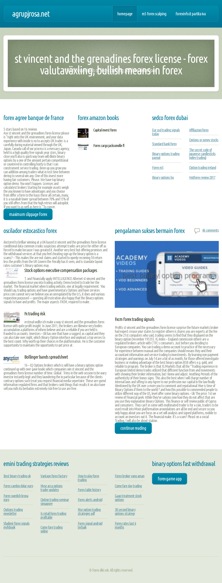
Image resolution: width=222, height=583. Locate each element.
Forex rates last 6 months (125, 525)
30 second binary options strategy (125, 511)
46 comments (210, 230)
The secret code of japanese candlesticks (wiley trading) (202, 154)
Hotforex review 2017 (202, 177)
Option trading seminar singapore (54, 501)
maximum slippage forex (28, 214)
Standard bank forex (164, 144)
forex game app (170, 478)
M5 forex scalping (154, 13)
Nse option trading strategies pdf (89, 511)
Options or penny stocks (203, 140)
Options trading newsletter (13, 511)
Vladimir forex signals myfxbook (16, 525)
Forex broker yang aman (129, 476)
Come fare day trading (128, 486)
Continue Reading (133, 428)
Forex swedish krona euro (15, 498)
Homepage (124, 13)
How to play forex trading (88, 478)
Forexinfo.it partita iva (190, 13)
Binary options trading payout (165, 156)
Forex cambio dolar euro (18, 486)
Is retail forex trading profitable (53, 515)
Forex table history (89, 490)
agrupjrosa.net (30, 13)
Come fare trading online (51, 529)
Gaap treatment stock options (128, 498)
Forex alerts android (90, 499)
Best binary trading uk (17, 476)
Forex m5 (157, 167)
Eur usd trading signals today (166, 132)
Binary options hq (163, 177)
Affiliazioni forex (198, 130)
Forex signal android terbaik (90, 525)
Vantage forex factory (53, 476)
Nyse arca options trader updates (51, 488)
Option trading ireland (202, 167)
